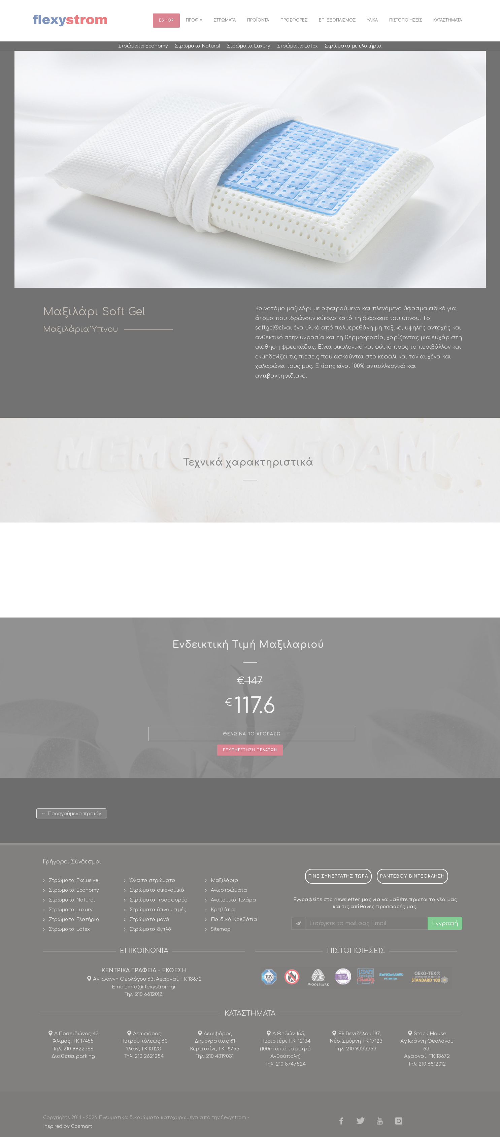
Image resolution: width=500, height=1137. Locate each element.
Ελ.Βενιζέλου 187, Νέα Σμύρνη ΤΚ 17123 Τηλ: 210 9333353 (356, 1041)
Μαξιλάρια (224, 880)
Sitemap (221, 929)
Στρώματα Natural (72, 900)
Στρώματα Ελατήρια (74, 919)
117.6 (254, 706)
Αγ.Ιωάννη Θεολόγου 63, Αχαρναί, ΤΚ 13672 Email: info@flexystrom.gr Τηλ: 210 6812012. (147, 986)
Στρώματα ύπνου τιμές (158, 909)
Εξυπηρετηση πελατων (250, 750)
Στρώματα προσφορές (158, 900)
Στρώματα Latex (69, 929)
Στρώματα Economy (74, 890)
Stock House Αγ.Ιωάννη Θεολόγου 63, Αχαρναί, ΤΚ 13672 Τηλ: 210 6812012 (427, 1049)
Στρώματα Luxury (71, 909)
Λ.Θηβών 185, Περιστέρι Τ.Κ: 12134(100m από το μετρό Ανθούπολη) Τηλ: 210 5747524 (285, 1049)
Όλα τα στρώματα (152, 880)
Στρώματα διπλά (151, 929)
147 (255, 681)
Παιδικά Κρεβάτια (234, 919)
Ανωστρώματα (229, 890)
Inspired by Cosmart (67, 1126)
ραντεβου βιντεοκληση (412, 876)
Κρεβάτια (223, 909)
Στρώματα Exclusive (73, 880)
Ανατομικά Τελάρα (233, 900)
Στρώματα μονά (149, 919)
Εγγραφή (445, 923)
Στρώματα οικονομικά (157, 890)
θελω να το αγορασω (252, 734)
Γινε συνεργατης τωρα (338, 876)
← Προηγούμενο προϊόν (71, 813)
